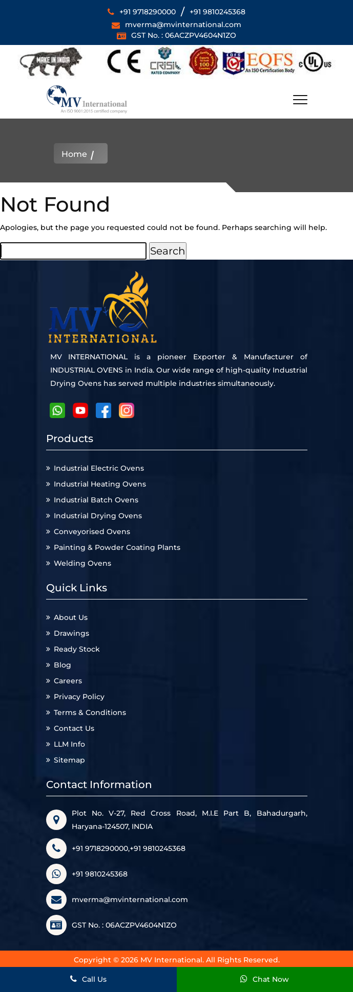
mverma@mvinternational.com (183, 24)
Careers (68, 680)
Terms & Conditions (90, 712)
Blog (62, 665)
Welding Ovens (82, 563)
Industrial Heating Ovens (100, 484)
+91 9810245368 (217, 11)
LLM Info (69, 744)
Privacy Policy (79, 696)
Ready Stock (77, 649)
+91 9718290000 (147, 11)
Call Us (88, 979)
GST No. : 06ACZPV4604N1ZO (183, 35)
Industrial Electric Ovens (99, 468)
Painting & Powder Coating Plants (117, 547)
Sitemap (69, 760)
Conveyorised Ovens (92, 531)
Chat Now (264, 979)
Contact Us (74, 728)
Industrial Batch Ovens (96, 499)
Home (74, 154)
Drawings (71, 633)
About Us (71, 617)
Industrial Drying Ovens (98, 515)
